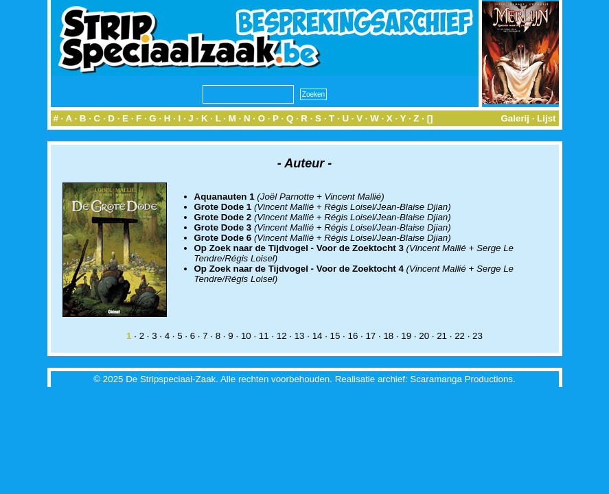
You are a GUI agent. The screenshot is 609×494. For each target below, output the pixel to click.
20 (424, 336)
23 (477, 336)
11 (264, 336)
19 (406, 336)
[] (430, 118)
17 (370, 336)
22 (460, 336)
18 (388, 336)
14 (317, 336)
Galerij (515, 118)
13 (300, 336)
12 (282, 336)
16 (353, 336)
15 (335, 336)
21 (442, 336)
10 (246, 336)
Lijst (546, 118)
